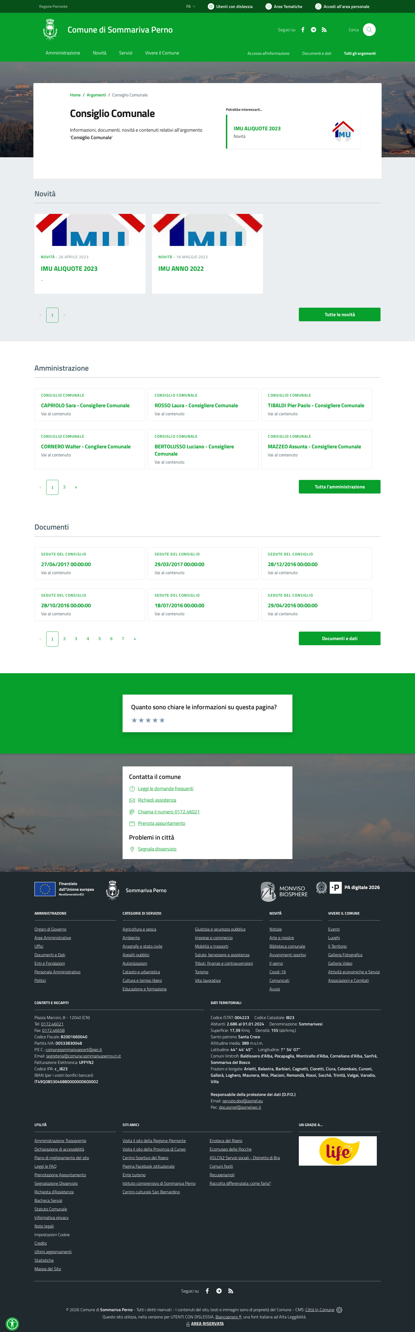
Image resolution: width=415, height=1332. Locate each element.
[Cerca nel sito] (369, 29)
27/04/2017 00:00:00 (66, 564)
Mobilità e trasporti (211, 946)
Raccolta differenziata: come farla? (240, 1183)
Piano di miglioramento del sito (61, 1157)
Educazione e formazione (145, 989)
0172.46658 (53, 1030)
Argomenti (96, 95)
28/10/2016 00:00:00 (66, 605)
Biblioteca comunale (287, 946)
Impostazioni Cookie (52, 1234)
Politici (40, 980)
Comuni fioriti (221, 1166)
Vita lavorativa (208, 980)
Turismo (201, 972)
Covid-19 (277, 972)
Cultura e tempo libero (142, 980)
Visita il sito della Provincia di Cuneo (154, 1149)
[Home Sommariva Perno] (106, 30)
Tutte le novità (340, 314)
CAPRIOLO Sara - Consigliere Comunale (85, 405)
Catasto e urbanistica (141, 972)
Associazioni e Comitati (348, 980)
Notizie (275, 929)
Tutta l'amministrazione (340, 486)
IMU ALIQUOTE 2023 (257, 128)
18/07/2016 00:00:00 (179, 605)
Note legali (44, 1226)
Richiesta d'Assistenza (54, 1192)
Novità (48, 257)
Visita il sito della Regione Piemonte (154, 1140)
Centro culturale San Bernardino (151, 1192)
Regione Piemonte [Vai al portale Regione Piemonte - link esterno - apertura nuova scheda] (53, 6)
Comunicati (279, 980)
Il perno (276, 963)
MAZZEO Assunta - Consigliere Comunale (314, 446)
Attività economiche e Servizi (354, 972)
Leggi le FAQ (45, 1166)
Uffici (38, 946)
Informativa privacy (51, 1217)
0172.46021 (52, 1024)
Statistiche (44, 1260)
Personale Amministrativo (57, 972)
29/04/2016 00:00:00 (293, 605)
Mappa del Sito (47, 1269)
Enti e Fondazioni (49, 963)
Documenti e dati (340, 638)
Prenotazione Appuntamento (60, 1175)
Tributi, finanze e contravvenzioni (224, 963)
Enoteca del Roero (226, 1140)
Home (75, 95)
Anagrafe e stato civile (142, 946)
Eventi (334, 929)
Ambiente (131, 937)
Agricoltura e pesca (139, 929)
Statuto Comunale (50, 1209)
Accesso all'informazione (268, 53)
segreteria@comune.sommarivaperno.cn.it (83, 1056)
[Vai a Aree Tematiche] (284, 6)
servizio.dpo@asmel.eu (242, 1101)
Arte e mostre (281, 937)
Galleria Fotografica (345, 954)
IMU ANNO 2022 (181, 268)
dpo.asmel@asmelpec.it (240, 1107)
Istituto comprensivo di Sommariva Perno (159, 1183)
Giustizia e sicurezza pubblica (220, 929)
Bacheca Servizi (48, 1200)
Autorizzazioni (135, 963)
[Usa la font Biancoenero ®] (230, 6)
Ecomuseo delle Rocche (231, 1149)
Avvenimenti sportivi (287, 954)
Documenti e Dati (49, 954)
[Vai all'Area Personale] (342, 6)
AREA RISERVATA (204, 1323)
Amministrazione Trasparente (60, 1140)
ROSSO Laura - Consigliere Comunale (196, 405)
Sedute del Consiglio (63, 554)
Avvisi (274, 989)
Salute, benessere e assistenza (222, 954)
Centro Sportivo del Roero (145, 1157)
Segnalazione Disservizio (56, 1183)
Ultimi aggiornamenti (53, 1251)
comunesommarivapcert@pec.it (74, 1049)
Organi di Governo (50, 929)
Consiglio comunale (62, 395)
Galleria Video (340, 963)
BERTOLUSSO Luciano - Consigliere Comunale (194, 450)
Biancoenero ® (228, 1317)
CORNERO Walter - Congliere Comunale (86, 446)
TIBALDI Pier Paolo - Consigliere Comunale (316, 405)
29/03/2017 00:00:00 (179, 564)
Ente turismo (134, 1175)
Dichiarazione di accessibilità (59, 1149)
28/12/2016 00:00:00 (293, 564)
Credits (40, 1243)
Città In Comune (320, 1309)
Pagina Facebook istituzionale (149, 1166)
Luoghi (334, 937)
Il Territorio (337, 946)
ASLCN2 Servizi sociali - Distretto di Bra (245, 1157)
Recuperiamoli (222, 1175)
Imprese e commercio (214, 937)
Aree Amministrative (52, 937)
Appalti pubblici (136, 954)
